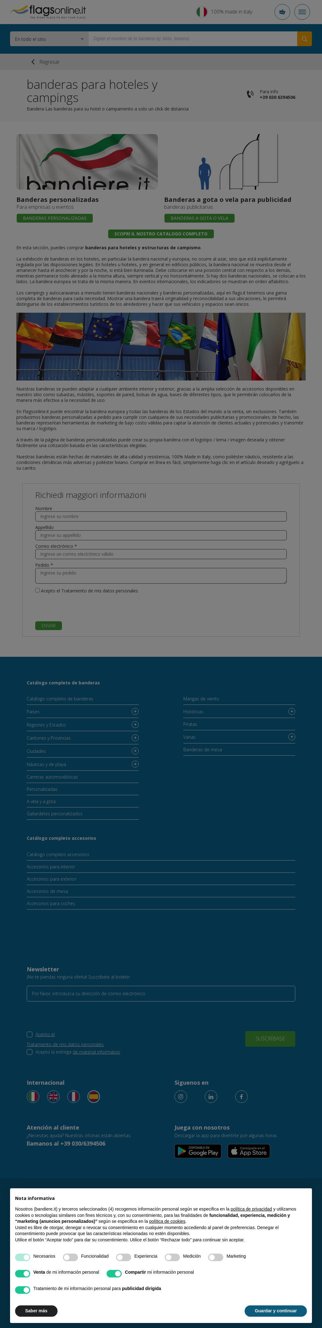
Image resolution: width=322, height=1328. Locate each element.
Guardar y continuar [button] (276, 1310)
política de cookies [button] (167, 1221)
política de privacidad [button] (251, 1209)
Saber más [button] (36, 1310)
